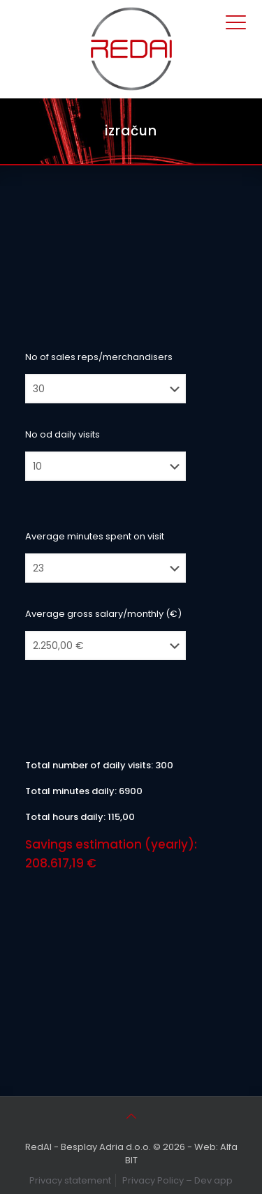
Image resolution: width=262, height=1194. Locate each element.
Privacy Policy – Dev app (177, 1180)
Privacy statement (70, 1180)
